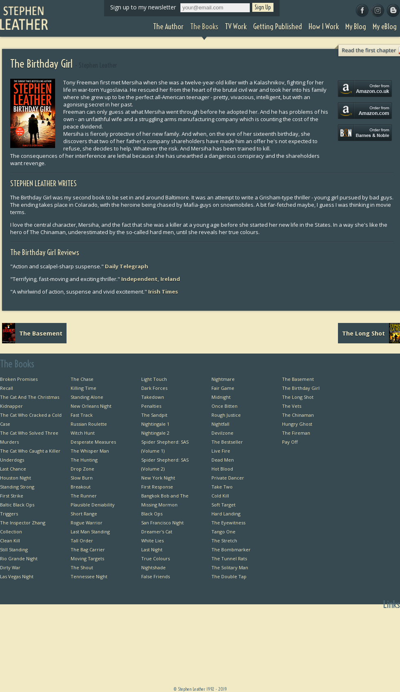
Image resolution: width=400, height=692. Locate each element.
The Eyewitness (228, 523)
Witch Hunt (83, 433)
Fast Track (82, 415)
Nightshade (153, 567)
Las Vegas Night (16, 576)
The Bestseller (227, 442)
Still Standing (14, 549)
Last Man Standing (90, 531)
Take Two (222, 487)
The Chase (82, 379)
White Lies (152, 540)
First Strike (11, 496)
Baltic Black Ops (17, 505)
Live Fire (220, 451)
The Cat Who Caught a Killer (30, 451)
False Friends (155, 576)
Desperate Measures (93, 442)
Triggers (9, 514)
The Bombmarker (231, 549)
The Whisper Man (90, 451)
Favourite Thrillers (380, 655)
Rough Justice (226, 415)
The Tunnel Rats (229, 558)
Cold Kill (220, 496)
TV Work (326, 646)
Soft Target (223, 505)
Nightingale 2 (155, 433)
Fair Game (222, 388)
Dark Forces (154, 388)
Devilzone (222, 433)
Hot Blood (222, 469)
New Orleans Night (91, 406)
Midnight (221, 397)
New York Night (158, 478)
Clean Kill (10, 540)
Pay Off (290, 442)
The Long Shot (297, 397)
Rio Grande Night (19, 558)
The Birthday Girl (301, 388)
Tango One (223, 531)
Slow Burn (82, 478)
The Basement (298, 379)
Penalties (151, 406)
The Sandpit (154, 415)
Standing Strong (17, 487)
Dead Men (222, 460)
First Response (157, 487)
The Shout (82, 567)
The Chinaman (298, 415)
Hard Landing (225, 514)
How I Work (322, 664)
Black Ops (151, 514)
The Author (322, 629)
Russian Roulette (89, 424)
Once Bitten (224, 406)
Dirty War (10, 567)
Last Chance (13, 469)
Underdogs (12, 460)
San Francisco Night (162, 523)
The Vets (291, 406)
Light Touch (154, 379)
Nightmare (223, 379)
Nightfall (220, 424)
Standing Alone (87, 397)
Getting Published (315, 655)
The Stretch (224, 540)
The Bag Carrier (88, 549)
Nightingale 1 (155, 424)
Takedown (152, 397)
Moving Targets (87, 558)
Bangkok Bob (386, 629)
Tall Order (82, 540)
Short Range (84, 514)
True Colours (155, 558)
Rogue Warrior (86, 523)
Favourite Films (383, 664)
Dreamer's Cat (156, 531)
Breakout (81, 487)
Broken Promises (19, 379)
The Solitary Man (229, 567)
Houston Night (15, 478)
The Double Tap (229, 576)
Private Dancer (227, 478)
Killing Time (83, 388)
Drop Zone (82, 469)
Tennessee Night (89, 576)
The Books (323, 638)
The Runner (84, 496)
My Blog (326, 673)
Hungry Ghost (297, 424)
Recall (6, 388)
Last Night (151, 549)
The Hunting (84, 460)
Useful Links (387, 646)
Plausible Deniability (93, 505)
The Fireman (296, 433)
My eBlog (325, 682)
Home (328, 620)
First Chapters (385, 620)
